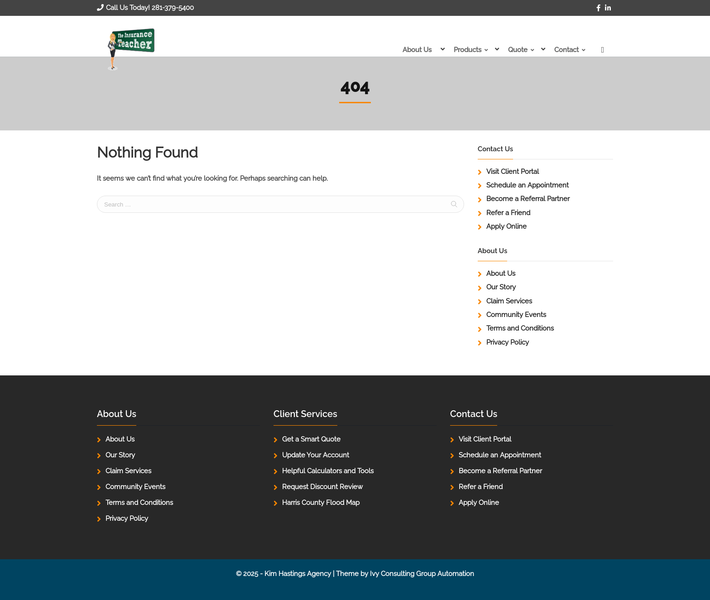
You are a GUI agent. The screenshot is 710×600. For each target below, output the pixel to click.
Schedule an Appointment (527, 185)
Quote (516, 50)
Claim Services (509, 301)
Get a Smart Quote (311, 439)
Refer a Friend (508, 213)
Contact (566, 50)
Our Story (501, 287)
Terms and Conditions (520, 328)
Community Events (516, 315)
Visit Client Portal (512, 172)
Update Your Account (315, 455)
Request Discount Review (322, 487)
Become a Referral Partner (528, 199)
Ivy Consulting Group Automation (422, 574)
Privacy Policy (507, 342)
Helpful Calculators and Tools (328, 471)
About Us (411, 50)
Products (464, 50)
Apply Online (506, 226)
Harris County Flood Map (321, 503)
